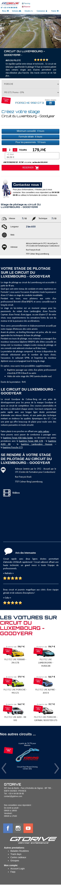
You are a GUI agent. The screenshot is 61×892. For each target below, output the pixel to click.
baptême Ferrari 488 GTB (31, 440)
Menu (5, 11)
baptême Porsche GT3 (13, 447)
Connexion (42, 11)
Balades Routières (19, 851)
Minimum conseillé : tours (30, 131)
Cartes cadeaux (18, 857)
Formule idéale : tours (30, 136)
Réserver (26, 7)
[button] (4, 31)
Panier (55, 11)
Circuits (29, 11)
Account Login (17, 868)
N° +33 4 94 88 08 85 (9, 8)
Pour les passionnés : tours (31, 142)
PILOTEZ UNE (45, 662)
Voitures (16, 11)
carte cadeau (43, 431)
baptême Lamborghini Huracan (36, 444)
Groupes (14, 860)
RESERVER (30, 168)
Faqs (12, 871)
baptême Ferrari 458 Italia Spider (18, 437)
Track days (15, 854)
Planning (26, 3)
